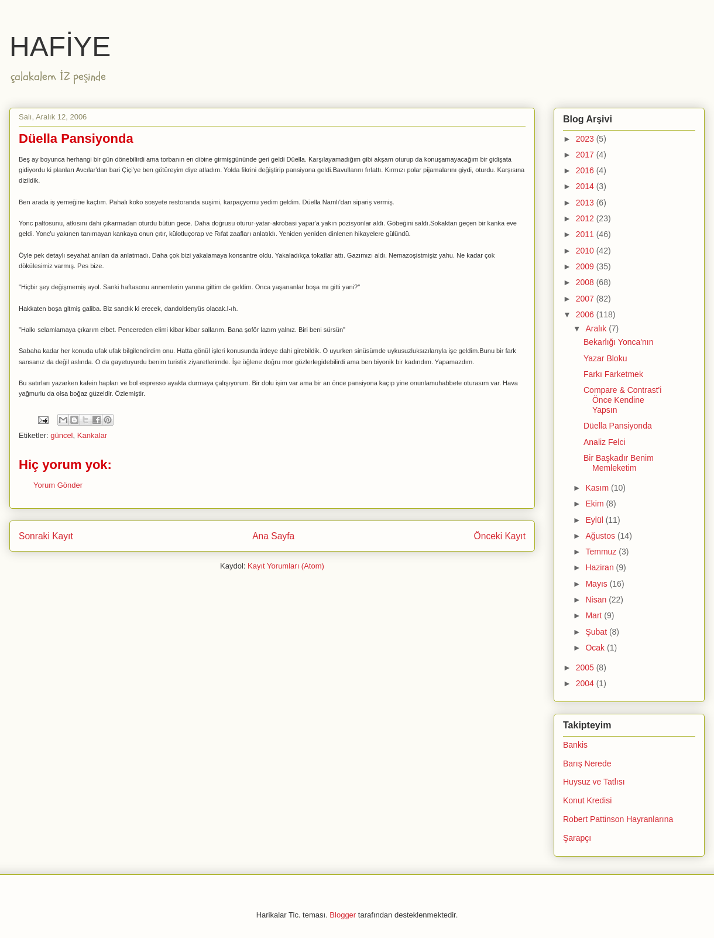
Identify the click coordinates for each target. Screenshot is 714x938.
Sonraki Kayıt (46, 536)
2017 (586, 154)
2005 (586, 667)
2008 (586, 282)
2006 (586, 314)
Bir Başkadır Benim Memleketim (618, 463)
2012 (586, 218)
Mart (594, 615)
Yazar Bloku (605, 358)
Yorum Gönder (58, 485)
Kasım (598, 487)
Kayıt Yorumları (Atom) (286, 566)
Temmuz (602, 551)
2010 (586, 250)
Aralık (597, 328)
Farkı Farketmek (613, 374)
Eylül (595, 520)
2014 (586, 186)
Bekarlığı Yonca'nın (618, 342)
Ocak (596, 647)
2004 (586, 683)
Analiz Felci (604, 442)
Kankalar (92, 435)
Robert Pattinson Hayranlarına (618, 819)
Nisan (597, 599)
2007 (586, 298)
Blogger (342, 914)
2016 (586, 170)
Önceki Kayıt (500, 536)
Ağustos (601, 535)
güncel (61, 435)
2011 (586, 234)
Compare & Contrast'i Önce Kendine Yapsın (622, 400)
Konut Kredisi (587, 800)
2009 (586, 266)
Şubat (597, 631)
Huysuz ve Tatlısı (594, 781)
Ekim (595, 503)
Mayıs (597, 583)
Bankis (575, 744)
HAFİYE (60, 46)
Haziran (600, 567)
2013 (586, 202)
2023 (586, 138)
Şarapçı (577, 838)
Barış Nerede (587, 763)
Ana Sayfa (273, 536)
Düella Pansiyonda (617, 425)
